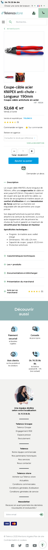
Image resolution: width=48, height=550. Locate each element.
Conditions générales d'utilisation (24, 488)
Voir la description (35, 143)
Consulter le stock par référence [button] (18, 138)
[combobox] (27, 22)
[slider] (10, 122)
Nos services (24, 459)
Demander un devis (35, 173)
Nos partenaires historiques (24, 456)
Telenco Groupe (24, 427)
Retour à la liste (11, 29)
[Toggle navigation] (3, 22)
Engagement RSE (24, 431)
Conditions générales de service (24, 491)
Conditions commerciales (24, 484)
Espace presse (24, 435)
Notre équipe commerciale (24, 452)
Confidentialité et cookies (15, 540)
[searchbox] (30, 22)
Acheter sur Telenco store (24, 477)
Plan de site (39, 536)
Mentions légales (25, 536)
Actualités (24, 480)
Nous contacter (24, 463)
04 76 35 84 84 (12, 2)
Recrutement (24, 438)
